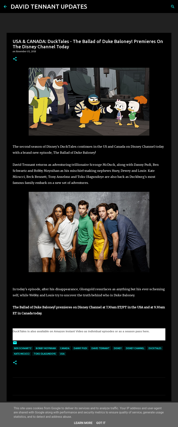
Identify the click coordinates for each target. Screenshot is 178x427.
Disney (118, 348)
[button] (15, 59)
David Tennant (100, 348)
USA (62, 354)
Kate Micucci (21, 354)
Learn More (83, 423)
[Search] (92, 6)
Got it (100, 423)
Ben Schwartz (22, 348)
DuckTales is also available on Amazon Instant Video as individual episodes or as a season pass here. (81, 331)
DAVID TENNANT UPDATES (49, 6)
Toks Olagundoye (45, 354)
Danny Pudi (80, 348)
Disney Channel (135, 348)
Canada (64, 348)
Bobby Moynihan (46, 348)
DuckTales (155, 348)
